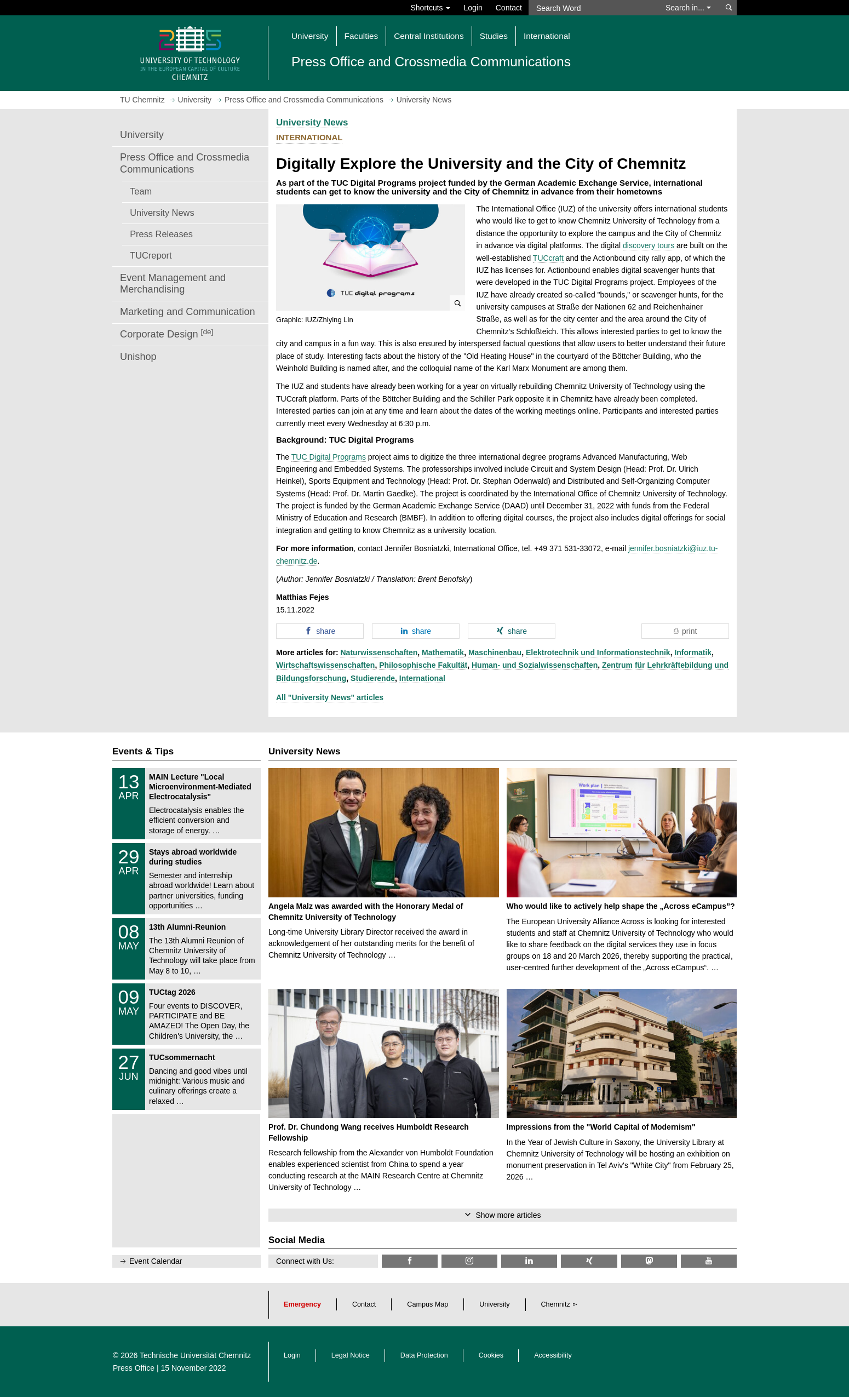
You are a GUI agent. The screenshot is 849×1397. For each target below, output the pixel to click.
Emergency (302, 1304)
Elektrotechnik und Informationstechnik (598, 652)
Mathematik (443, 652)
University (142, 134)
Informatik (693, 652)
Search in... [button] (688, 7)
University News (162, 212)
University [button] (310, 36)
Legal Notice (350, 1355)
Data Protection (424, 1355)
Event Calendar (155, 1261)
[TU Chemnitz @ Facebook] (410, 1261)
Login (472, 7)
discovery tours (648, 245)
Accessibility (553, 1355)
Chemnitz (555, 1304)
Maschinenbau (494, 652)
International (422, 678)
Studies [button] (494, 36)
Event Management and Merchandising (173, 283)
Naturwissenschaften (378, 652)
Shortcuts (430, 7)
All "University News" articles (329, 697)
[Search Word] (592, 7)
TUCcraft (548, 258)
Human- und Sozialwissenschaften (535, 665)
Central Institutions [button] (428, 36)
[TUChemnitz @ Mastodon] (649, 1261)
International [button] (547, 36)
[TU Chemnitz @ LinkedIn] (529, 1261)
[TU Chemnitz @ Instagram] (469, 1261)
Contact (509, 7)
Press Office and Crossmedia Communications (184, 163)
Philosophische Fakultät (423, 665)
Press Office (133, 1368)
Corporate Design (166, 334)
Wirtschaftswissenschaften (325, 665)
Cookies (491, 1355)
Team (141, 191)
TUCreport (150, 255)
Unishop (138, 356)
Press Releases (161, 234)
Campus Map (427, 1304)
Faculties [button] (361, 36)
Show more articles (508, 1215)
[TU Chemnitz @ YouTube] (709, 1261)
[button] (370, 257)
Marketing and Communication (187, 311)
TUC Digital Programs (328, 457)
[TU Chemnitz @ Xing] (589, 1261)
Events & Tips (143, 751)
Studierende (373, 678)
